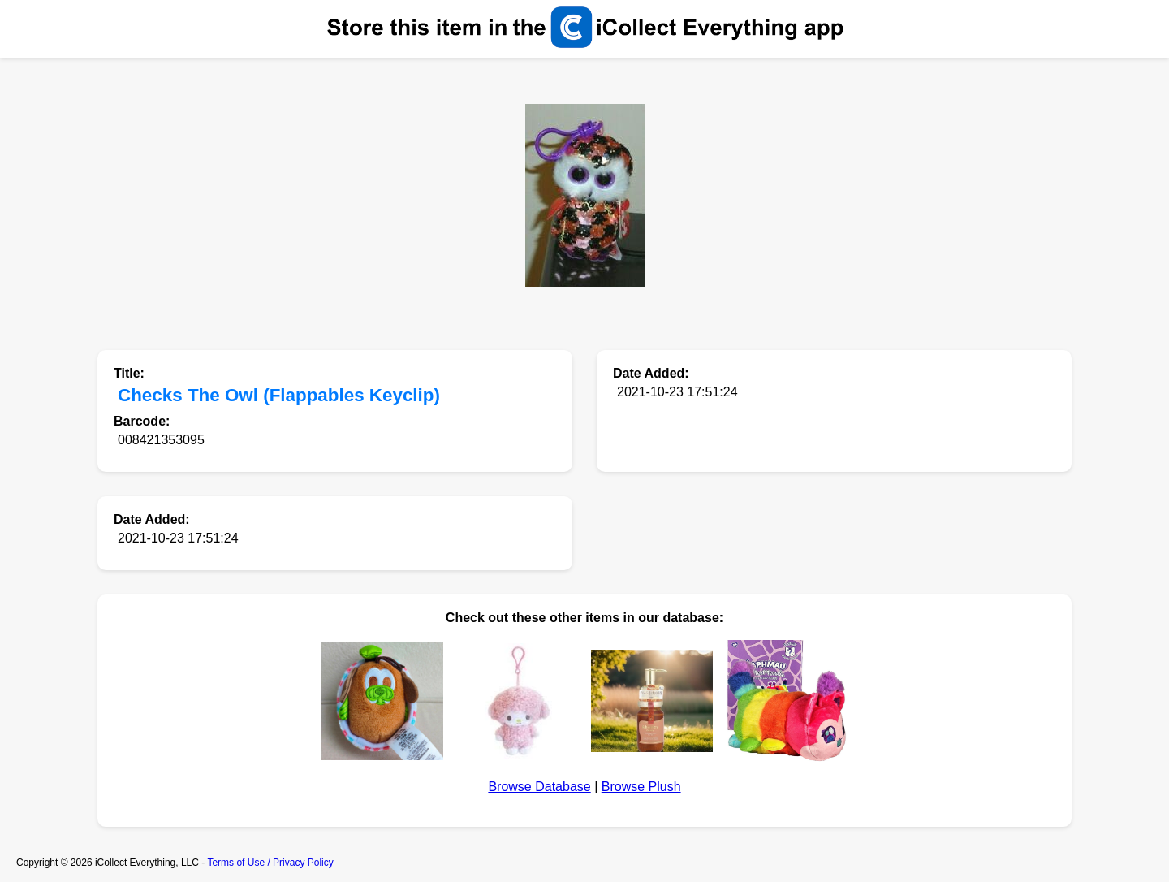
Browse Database (539, 786)
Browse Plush (641, 786)
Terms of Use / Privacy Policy (270, 862)
